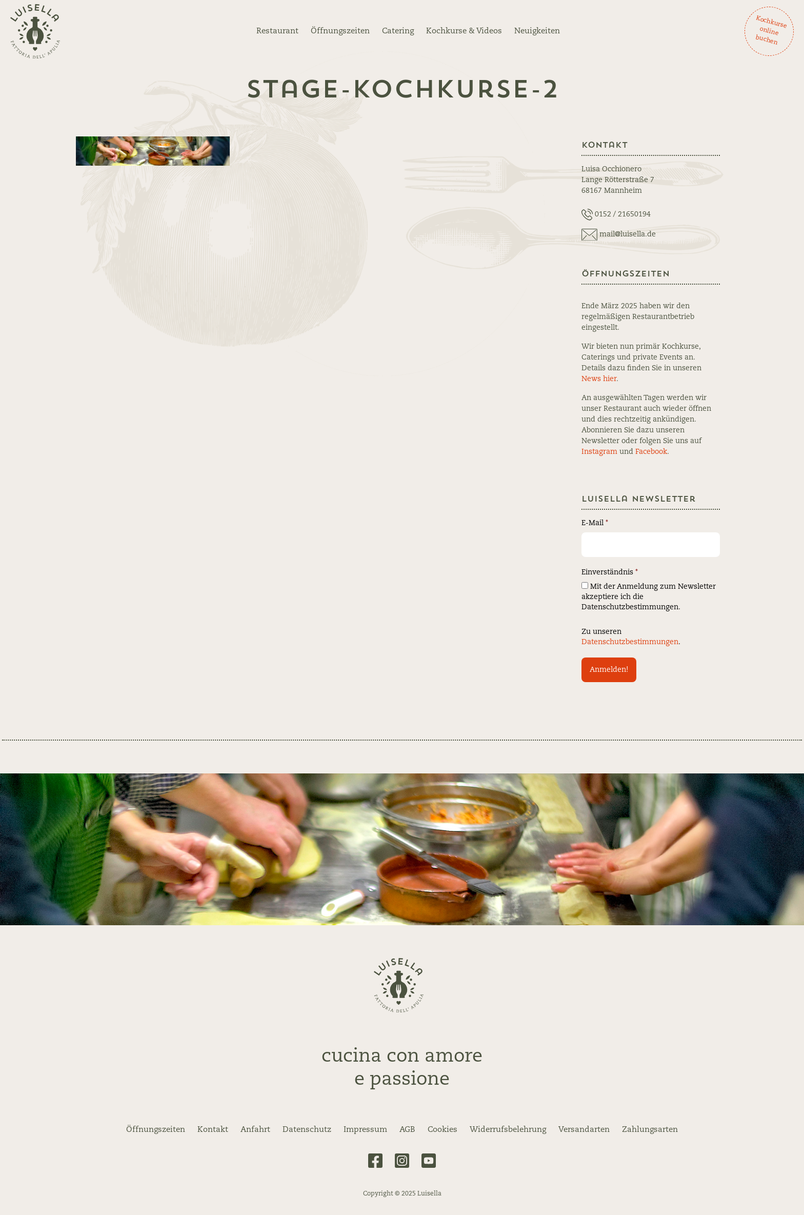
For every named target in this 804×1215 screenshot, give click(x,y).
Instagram (599, 451)
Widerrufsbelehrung (508, 1130)
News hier (598, 379)
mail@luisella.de (627, 234)
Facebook (651, 451)
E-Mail (594, 523)
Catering (398, 31)
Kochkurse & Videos (464, 31)
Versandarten (584, 1130)
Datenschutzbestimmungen (629, 642)
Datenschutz (307, 1130)
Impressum (365, 1130)
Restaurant (277, 31)
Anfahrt (255, 1130)
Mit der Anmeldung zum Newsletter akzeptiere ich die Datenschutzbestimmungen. (648, 596)
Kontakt (212, 1130)
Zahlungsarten (650, 1130)
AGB (407, 1130)
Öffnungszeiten (340, 31)
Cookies (442, 1130)
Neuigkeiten (537, 31)
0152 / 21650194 (623, 214)
